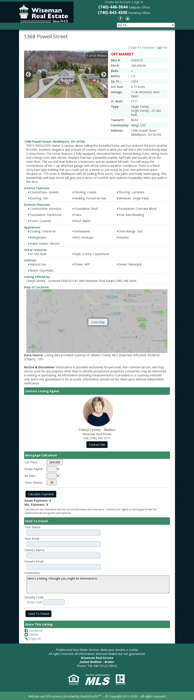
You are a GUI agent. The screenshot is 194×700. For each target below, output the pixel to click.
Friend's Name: (35, 550)
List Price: (31, 462)
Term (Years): (34, 482)
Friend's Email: (34, 561)
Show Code (34, 602)
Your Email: (32, 539)
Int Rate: (30, 476)
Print (163, 48)
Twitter (31, 634)
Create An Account (118, 2)
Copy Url (33, 638)
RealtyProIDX (90, 696)
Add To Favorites (141, 48)
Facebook (33, 630)
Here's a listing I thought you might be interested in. (98, 584)
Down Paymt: (34, 469)
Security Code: (34, 597)
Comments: (32, 573)
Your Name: (33, 527)
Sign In (138, 2)
